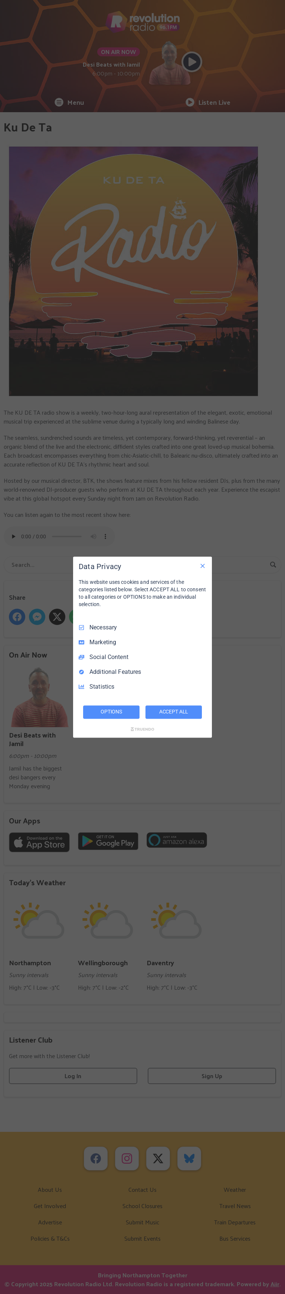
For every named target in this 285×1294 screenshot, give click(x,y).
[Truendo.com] (142, 729)
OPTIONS (111, 712)
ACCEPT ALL (174, 712)
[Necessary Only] (202, 565)
